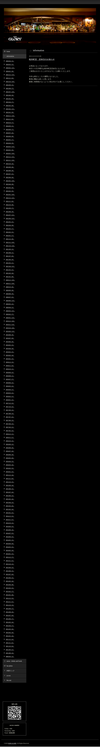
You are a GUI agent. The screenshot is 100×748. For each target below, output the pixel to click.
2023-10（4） (10, 163)
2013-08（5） (10, 571)
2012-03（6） (10, 629)
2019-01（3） (10, 358)
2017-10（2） (10, 406)
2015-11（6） (10, 478)
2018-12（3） (10, 362)
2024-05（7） (10, 139)
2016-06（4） (10, 454)
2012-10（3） (10, 605)
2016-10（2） (10, 441)
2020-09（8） (10, 290)
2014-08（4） (10, 530)
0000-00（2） (10, 656)
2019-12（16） (10, 321)
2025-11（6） (10, 78)
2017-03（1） (10, 427)
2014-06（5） (10, 536)
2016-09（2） (10, 444)
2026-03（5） (10, 64)
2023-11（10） (10, 160)
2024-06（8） (10, 136)
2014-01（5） (10, 554)
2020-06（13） (10, 300)
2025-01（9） (10, 112)
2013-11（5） (10, 560)
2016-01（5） (10, 471)
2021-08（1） (10, 252)
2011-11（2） (10, 642)
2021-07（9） (10, 256)
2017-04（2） (10, 423)
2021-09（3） (10, 249)
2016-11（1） (10, 437)
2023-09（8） (10, 167)
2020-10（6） (10, 287)
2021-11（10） (10, 242)
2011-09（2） (10, 649)
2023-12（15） (10, 157)
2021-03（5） (10, 269)
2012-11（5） (10, 601)
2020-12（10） (10, 280)
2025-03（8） (10, 105)
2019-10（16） (10, 328)
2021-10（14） (10, 246)
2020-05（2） (10, 304)
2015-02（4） (10, 509)
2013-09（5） (10, 567)
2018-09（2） (10, 372)
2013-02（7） (10, 591)
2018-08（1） (10, 376)
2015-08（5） (10, 488)
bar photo (10, 666)
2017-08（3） (10, 413)
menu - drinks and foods (14, 661)
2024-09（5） (10, 126)
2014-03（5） (10, 547)
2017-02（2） (10, 430)
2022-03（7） (10, 228)
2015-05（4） (10, 499)
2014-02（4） (10, 550)
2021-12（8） (10, 239)
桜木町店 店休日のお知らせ (42, 59)
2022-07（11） (10, 215)
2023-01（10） (10, 194)
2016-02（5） (10, 468)
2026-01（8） (10, 71)
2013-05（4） (10, 581)
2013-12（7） (10, 557)
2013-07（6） (10, 574)
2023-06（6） (10, 177)
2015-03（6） (10, 506)
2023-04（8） (10, 184)
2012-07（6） (10, 615)
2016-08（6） (10, 447)
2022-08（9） (10, 211)
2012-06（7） (10, 619)
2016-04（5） (10, 461)
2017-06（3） (10, 420)
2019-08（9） (10, 335)
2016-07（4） (10, 451)
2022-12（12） (10, 198)
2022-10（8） (10, 204)
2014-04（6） (10, 543)
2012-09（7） (10, 608)
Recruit (9, 680)
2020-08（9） (10, 293)
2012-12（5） (10, 598)
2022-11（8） (10, 201)
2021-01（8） (10, 276)
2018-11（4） (10, 365)
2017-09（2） (10, 410)
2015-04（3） (10, 502)
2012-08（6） (10, 612)
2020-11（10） (10, 283)
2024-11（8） (10, 119)
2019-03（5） (10, 352)
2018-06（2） (10, 382)
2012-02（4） (10, 632)
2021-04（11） (10, 266)
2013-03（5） (10, 588)
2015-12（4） (10, 475)
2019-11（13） (10, 324)
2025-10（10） (10, 81)
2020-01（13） (10, 317)
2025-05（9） (10, 98)
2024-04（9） (10, 143)
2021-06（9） (10, 259)
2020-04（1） (10, 307)
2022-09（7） (10, 208)
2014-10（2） (10, 523)
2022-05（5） (10, 222)
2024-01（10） (10, 153)
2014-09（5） (10, 526)
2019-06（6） (10, 341)
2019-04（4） (10, 348)
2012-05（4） (10, 622)
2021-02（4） (10, 273)
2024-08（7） (10, 129)
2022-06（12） (10, 218)
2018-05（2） (10, 386)
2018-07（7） (10, 379)
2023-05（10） (10, 181)
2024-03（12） (10, 146)
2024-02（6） (10, 150)
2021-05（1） (10, 263)
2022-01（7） (10, 235)
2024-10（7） (10, 122)
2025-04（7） (10, 102)
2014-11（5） (10, 519)
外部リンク (10, 671)
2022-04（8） (10, 225)
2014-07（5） (10, 533)
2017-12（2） (10, 403)
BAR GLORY (12, 743)
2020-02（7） (10, 314)
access (9, 676)
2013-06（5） (10, 577)
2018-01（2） (10, 400)
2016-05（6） (10, 458)
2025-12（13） (10, 74)
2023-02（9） (10, 191)
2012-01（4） (10, 636)
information (10, 56)
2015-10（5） (10, 482)
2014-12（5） (10, 516)
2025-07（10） (10, 92)
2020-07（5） (10, 297)
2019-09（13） (10, 331)
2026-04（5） (10, 61)
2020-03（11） (10, 311)
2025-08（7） (10, 88)
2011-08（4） (10, 653)
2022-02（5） (10, 232)
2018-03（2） (10, 393)
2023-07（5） (10, 174)
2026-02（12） (10, 68)
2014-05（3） (10, 540)
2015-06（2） (10, 495)
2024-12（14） (10, 115)
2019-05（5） (10, 345)
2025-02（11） (10, 109)
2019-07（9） (10, 338)
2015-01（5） (10, 512)
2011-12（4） (10, 639)
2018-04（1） (10, 389)
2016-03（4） (10, 465)
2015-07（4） (10, 492)
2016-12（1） (10, 434)
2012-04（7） (10, 625)
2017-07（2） (10, 417)
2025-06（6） (10, 95)
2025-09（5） (10, 85)
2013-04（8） (10, 584)
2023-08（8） (10, 170)
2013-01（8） (10, 595)
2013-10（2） (10, 564)
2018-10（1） (10, 369)
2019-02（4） (10, 355)
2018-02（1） (10, 396)
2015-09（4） (10, 485)
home (8, 51)
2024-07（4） (10, 133)
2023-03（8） (10, 187)
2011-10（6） (10, 646)
